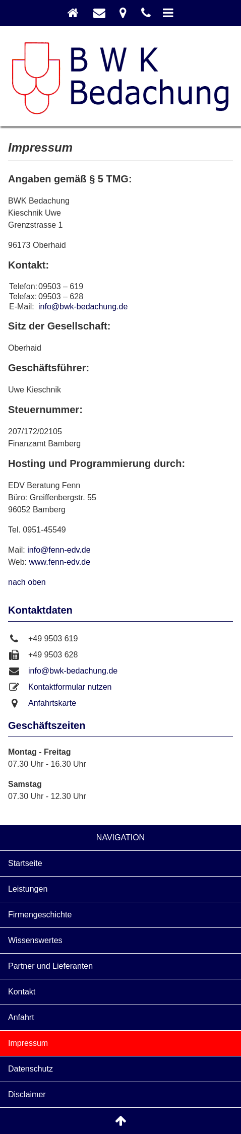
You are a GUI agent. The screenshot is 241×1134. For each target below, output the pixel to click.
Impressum (28, 1043)
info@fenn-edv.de (58, 550)
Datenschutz (30, 1068)
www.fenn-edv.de (60, 562)
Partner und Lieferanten (50, 966)
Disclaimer (27, 1094)
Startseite (25, 863)
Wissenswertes (35, 940)
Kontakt (21, 991)
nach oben (27, 582)
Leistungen (27, 889)
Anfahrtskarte (52, 703)
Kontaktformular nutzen (69, 687)
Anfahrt (21, 1017)
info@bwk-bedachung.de (83, 306)
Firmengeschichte (40, 914)
